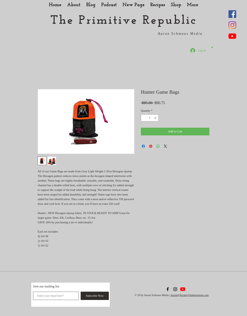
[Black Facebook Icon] (167, 289)
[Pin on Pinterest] (150, 146)
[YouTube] (232, 36)
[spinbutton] (149, 118)
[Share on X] (165, 146)
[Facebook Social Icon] (232, 14)
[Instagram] (232, 25)
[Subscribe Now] (95, 296)
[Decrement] (143, 118)
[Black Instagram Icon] (175, 289)
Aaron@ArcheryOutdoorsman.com (190, 295)
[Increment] (155, 118)
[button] (212, 47)
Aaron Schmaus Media (180, 34)
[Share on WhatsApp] (158, 146)
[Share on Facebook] (143, 146)
